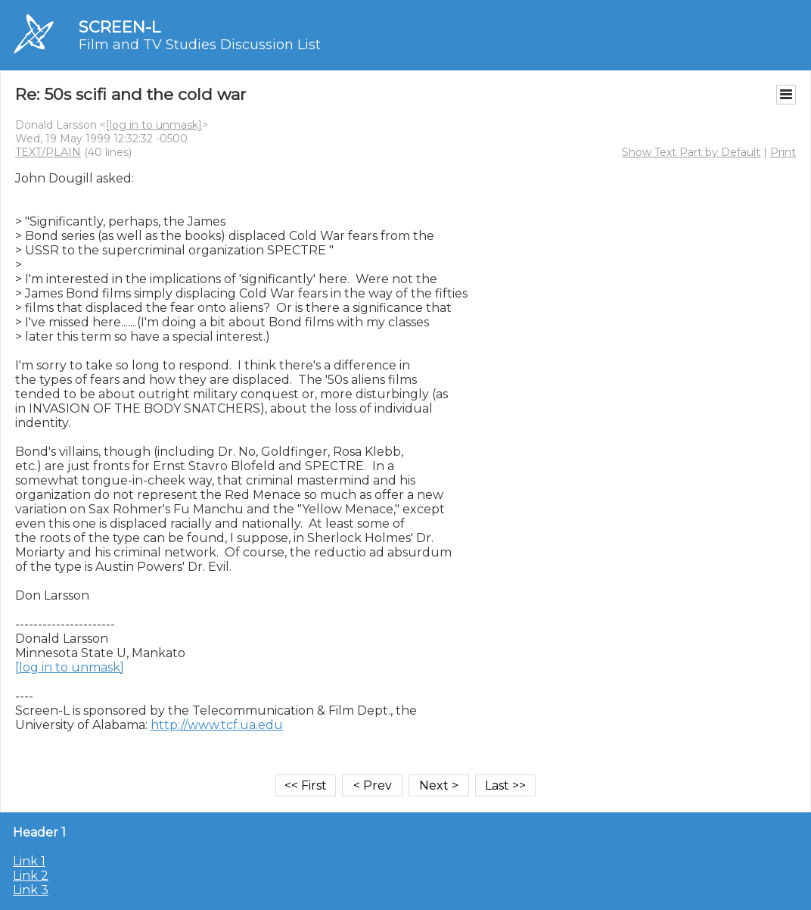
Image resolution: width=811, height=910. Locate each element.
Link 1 (29, 861)
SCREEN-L (119, 26)
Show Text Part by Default (691, 152)
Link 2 (30, 875)
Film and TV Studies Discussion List (200, 44)
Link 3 (30, 890)
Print (783, 152)
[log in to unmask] (154, 125)
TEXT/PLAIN (48, 152)
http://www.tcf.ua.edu (217, 725)
